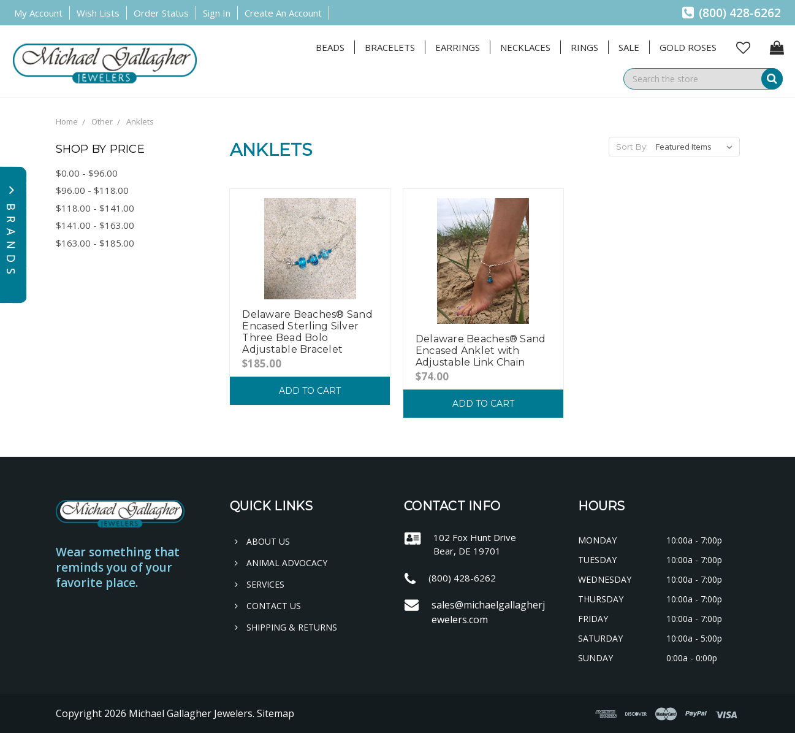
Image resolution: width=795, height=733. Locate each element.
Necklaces (525, 47)
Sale (628, 47)
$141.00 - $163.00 (95, 225)
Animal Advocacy (281, 563)
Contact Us (268, 606)
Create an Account (283, 13)
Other (102, 121)
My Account (38, 13)
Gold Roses (688, 47)
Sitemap (275, 713)
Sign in (216, 13)
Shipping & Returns (286, 627)
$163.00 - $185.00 (95, 243)
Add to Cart (310, 390)
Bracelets (390, 47)
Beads (330, 47)
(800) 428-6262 (731, 13)
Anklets (140, 121)
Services (259, 584)
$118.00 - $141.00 (95, 208)
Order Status (161, 13)
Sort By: (632, 147)
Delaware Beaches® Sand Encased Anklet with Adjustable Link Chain (481, 350)
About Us (262, 541)
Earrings (457, 47)
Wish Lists (98, 13)
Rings (584, 47)
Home (67, 121)
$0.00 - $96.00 (87, 173)
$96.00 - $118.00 (92, 190)
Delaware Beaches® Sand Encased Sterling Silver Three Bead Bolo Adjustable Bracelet (307, 332)
